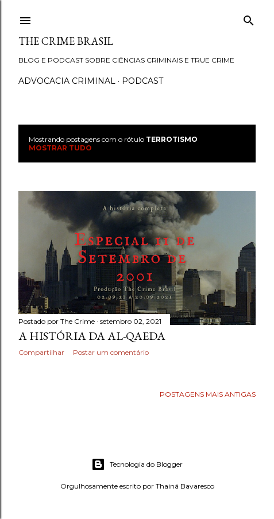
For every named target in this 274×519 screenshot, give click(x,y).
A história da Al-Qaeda (91, 335)
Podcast (142, 81)
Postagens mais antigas (208, 394)
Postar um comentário (111, 352)
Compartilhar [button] (41, 352)
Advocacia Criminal (66, 81)
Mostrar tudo (60, 148)
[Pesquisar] (249, 18)
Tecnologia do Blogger (137, 464)
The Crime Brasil (65, 41)
